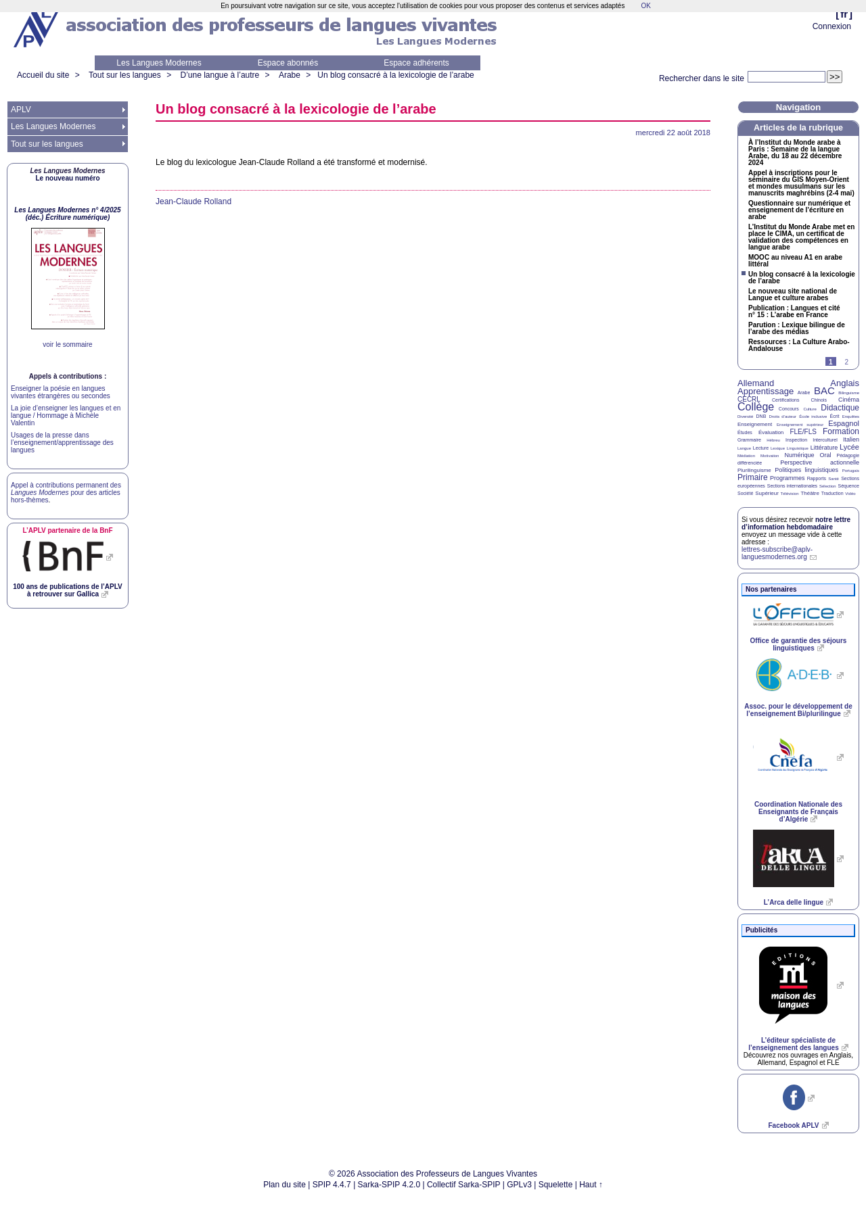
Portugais (850, 471)
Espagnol (843, 423)
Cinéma (848, 399)
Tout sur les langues (125, 75)
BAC (824, 390)
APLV (21, 109)
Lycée (849, 447)
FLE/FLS (803, 431)
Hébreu (773, 440)
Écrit (834, 416)
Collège (755, 406)
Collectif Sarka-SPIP (464, 1184)
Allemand (755, 383)
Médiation (746, 456)
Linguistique (797, 448)
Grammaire (749, 439)
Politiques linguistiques (806, 470)
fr (844, 14)
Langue (744, 448)
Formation (841, 431)
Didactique (840, 407)
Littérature (824, 447)
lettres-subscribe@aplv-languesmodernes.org (777, 553)
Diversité (745, 416)
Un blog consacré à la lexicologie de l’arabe (395, 75)
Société (745, 493)
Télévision (790, 494)
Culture (809, 409)
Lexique (778, 448)
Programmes (787, 478)
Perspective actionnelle (819, 462)
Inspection (796, 439)
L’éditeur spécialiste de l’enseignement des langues (793, 1044)
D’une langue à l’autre (219, 75)
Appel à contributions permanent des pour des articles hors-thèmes (66, 492)
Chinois (819, 400)
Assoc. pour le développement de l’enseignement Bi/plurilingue (798, 710)
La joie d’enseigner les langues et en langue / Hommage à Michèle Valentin (65, 415)
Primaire (752, 477)
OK (645, 5)
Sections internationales (792, 485)
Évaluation (770, 432)
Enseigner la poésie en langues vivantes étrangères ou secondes (60, 392)
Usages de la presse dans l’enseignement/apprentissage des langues (62, 442)
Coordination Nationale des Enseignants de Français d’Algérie (798, 812)
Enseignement (754, 424)
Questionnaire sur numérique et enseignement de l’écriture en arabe (799, 210)
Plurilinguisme (754, 470)
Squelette (556, 1184)
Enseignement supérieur (800, 425)
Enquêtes (850, 416)
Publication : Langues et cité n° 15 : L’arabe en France (794, 311)
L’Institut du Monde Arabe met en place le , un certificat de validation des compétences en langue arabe (801, 237)
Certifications (785, 400)
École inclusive (813, 416)
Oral (825, 455)
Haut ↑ (591, 1184)
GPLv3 (519, 1184)
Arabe (289, 75)
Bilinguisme (848, 393)
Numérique (799, 455)
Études (744, 432)
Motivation (769, 456)
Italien (851, 439)
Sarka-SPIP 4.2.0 (389, 1184)
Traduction (832, 493)
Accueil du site (43, 75)
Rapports (816, 478)
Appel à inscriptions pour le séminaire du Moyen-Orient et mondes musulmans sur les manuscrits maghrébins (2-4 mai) (801, 183)
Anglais (844, 383)
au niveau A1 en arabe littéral (795, 261)
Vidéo (850, 494)
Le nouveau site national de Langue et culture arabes (792, 295)
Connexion (832, 26)
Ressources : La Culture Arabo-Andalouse (799, 345)
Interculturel (825, 439)
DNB (761, 416)
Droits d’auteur (782, 416)
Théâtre (809, 493)
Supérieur (767, 493)
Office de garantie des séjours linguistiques (798, 644)
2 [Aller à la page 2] (846, 362)
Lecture (761, 448)
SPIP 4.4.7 (332, 1184)
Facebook (793, 1125)
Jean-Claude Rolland (193, 201)
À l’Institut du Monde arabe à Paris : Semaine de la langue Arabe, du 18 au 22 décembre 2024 (795, 152)
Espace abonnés (288, 63)
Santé (833, 479)
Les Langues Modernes (158, 63)
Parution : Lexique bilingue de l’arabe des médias (796, 328)
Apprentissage (765, 391)
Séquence (848, 485)
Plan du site (284, 1184)
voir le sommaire (67, 344)
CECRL (748, 399)
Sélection (827, 486)
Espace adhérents (416, 63)
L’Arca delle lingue (793, 902)
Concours (789, 408)
